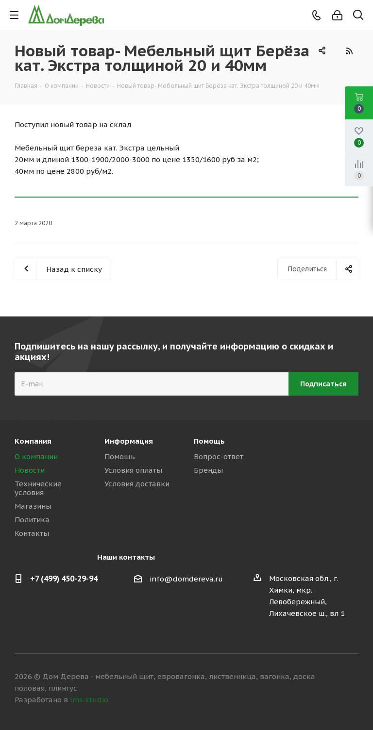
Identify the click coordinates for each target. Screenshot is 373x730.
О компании (36, 456)
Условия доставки (137, 483)
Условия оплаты (133, 470)
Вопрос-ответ (218, 456)
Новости (30, 470)
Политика (32, 519)
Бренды (208, 470)
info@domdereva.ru (186, 578)
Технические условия (38, 488)
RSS (348, 51)
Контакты (32, 533)
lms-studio (89, 699)
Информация (128, 441)
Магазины (33, 506)
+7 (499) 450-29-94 (64, 578)
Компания (33, 441)
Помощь (119, 456)
